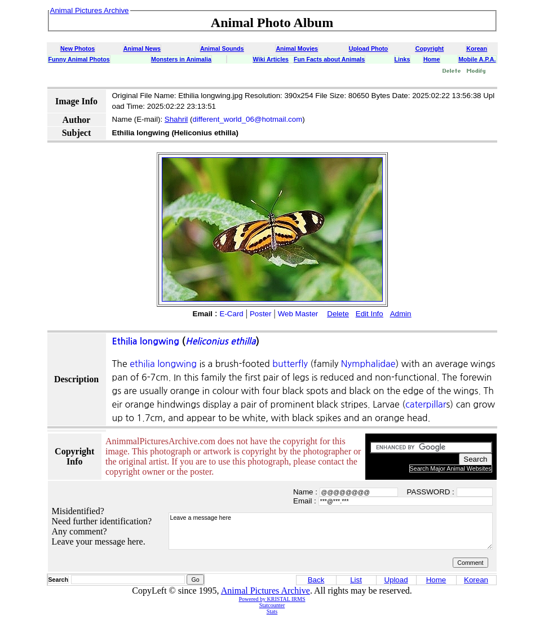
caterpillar (425, 404)
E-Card (232, 314)
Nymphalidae (368, 363)
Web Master (298, 314)
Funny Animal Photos (79, 59)
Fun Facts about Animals (329, 59)
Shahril (176, 119)
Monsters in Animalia (181, 59)
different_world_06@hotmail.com (247, 119)
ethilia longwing (163, 363)
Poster (261, 314)
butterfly (290, 363)
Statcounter (272, 605)
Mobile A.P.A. (477, 59)
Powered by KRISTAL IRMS (272, 599)
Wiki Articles (271, 59)
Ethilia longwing (145, 341)
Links (402, 59)
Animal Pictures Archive (265, 590)
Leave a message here (331, 531)
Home (431, 59)
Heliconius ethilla (220, 341)
